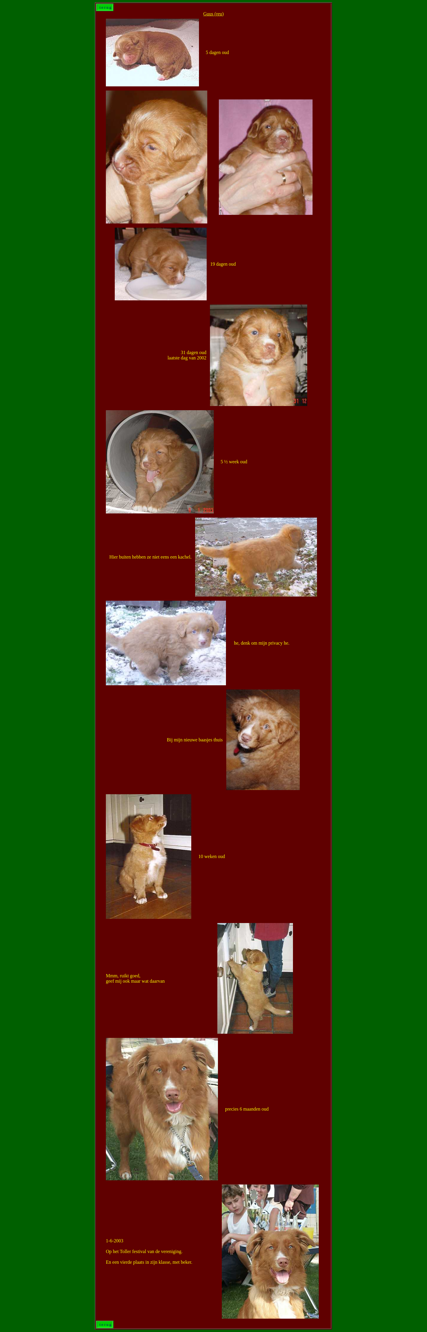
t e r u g (105, 7)
